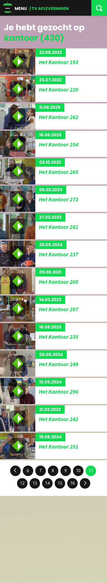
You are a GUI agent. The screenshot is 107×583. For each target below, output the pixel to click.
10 (78, 470)
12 (22, 483)
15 (60, 483)
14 (47, 483)
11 (90, 470)
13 (34, 483)
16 (72, 483)
